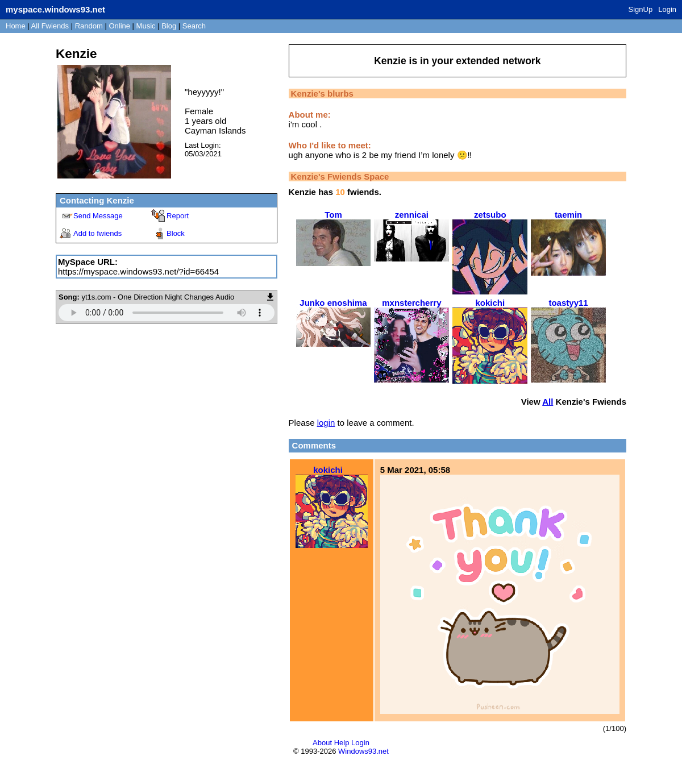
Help (342, 742)
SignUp (641, 9)
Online (119, 26)
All (50, 26)
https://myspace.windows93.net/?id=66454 (138, 271)
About (322, 742)
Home (16, 26)
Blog (168, 26)
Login (667, 9)
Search (194, 26)
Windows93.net (363, 751)
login (326, 422)
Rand (89, 26)
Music (146, 26)
